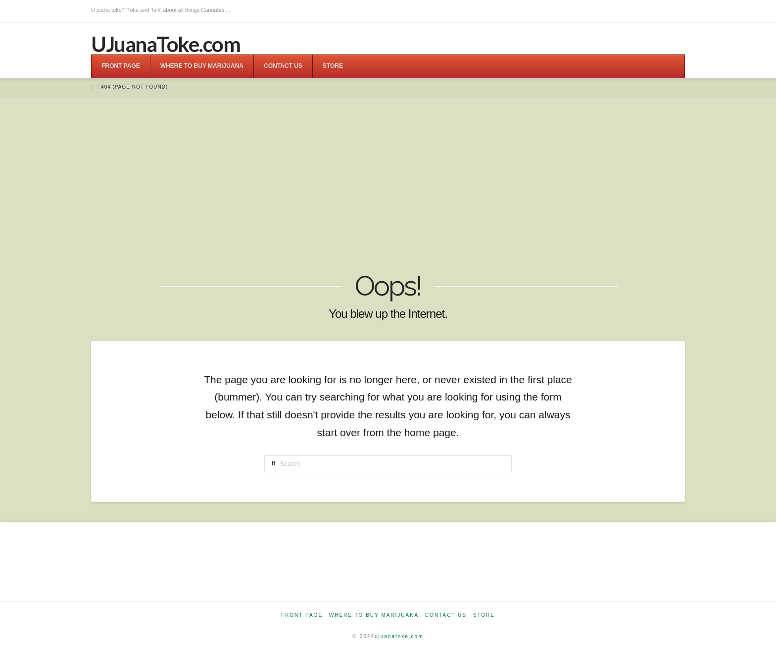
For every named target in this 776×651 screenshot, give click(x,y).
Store (484, 615)
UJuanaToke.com (165, 44)
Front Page (302, 615)
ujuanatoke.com (399, 636)
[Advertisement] (388, 185)
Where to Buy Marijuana (374, 615)
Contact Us (446, 615)
